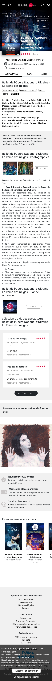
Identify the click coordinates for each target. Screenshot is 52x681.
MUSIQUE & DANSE (10, 90)
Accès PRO (26, 642)
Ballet (41, 90)
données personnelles (29, 624)
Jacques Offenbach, (21, 106)
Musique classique (28, 90)
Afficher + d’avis (26, 393)
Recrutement (26, 602)
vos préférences (17, 662)
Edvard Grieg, (38, 103)
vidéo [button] (33, 306)
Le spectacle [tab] (11, 73)
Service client (26, 618)
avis (40, 32)
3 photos (43, 21)
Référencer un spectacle (26, 637)
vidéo (41, 26)
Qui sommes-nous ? (26, 599)
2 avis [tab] (30, 74)
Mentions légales (26, 605)
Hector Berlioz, (38, 106)
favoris (42, 38)
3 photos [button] (41, 168)
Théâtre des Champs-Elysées (19, 59)
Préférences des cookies (26, 627)
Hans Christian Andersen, (18, 100)
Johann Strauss (9, 108)
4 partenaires (20, 660)
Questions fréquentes (26, 621)
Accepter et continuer (26, 670)
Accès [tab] (44, 74)
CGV (14, 624)
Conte (5, 94)
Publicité (26, 640)
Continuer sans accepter (26, 676)
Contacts (26, 608)
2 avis (35, 54)
